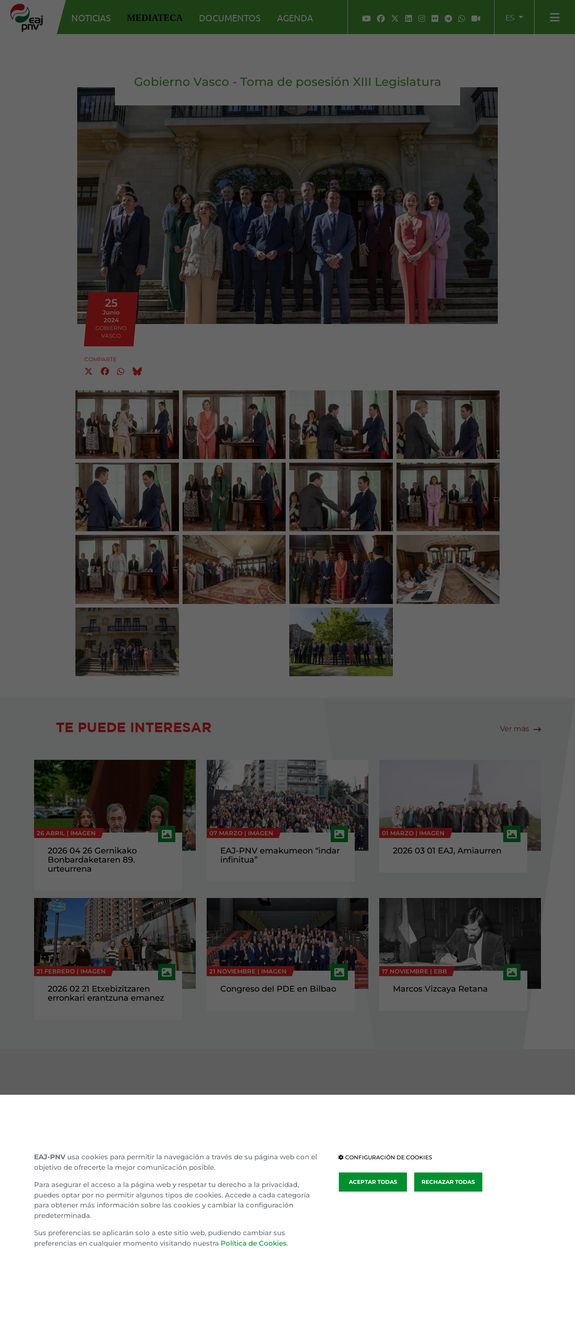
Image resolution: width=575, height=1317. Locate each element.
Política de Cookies (254, 1243)
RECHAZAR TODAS (448, 1181)
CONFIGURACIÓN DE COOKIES (385, 1157)
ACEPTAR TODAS (373, 1181)
